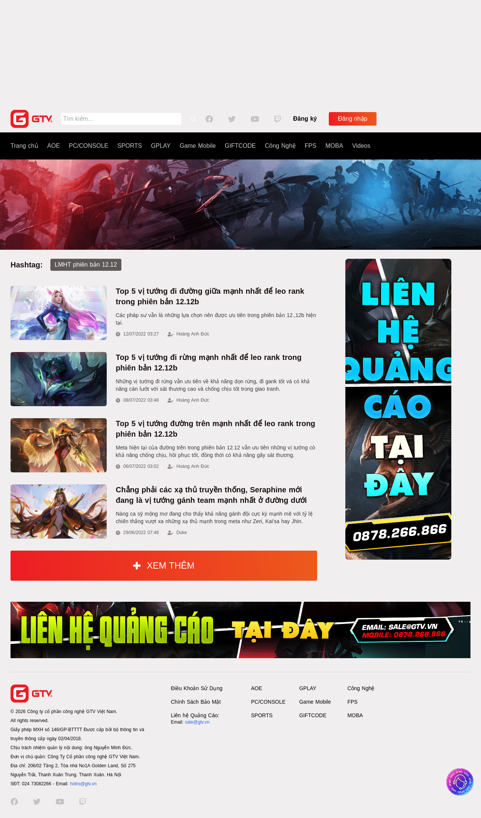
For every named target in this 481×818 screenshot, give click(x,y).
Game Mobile (198, 146)
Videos (361, 146)
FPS (310, 146)
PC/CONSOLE (88, 146)
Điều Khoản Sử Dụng (196, 688)
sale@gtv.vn (197, 722)
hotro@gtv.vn (83, 783)
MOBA (334, 146)
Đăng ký (305, 118)
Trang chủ (24, 146)
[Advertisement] (240, 52)
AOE (53, 146)
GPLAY (161, 146)
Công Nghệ (280, 146)
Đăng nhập (352, 118)
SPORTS (129, 146)
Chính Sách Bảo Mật (196, 702)
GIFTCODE (240, 146)
